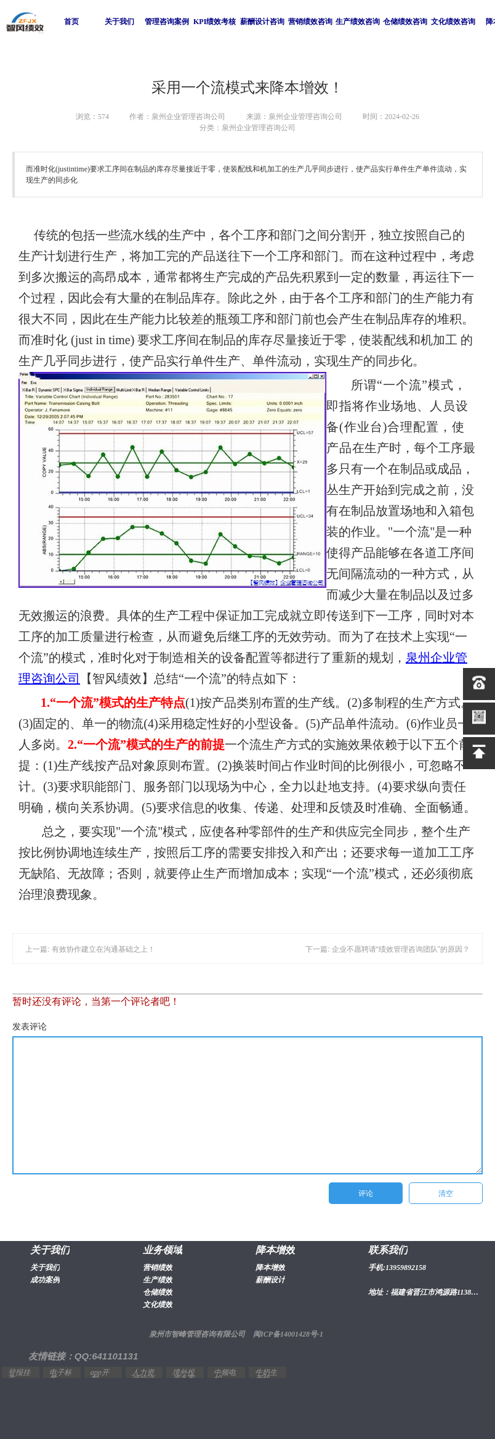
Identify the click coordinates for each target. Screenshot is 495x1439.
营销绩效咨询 (310, 21)
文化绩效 (157, 1304)
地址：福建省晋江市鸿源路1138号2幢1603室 (424, 1292)
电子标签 (60, 1375)
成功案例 (45, 1280)
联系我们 (388, 1250)
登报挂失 (19, 1375)
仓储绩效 (157, 1292)
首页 (71, 21)
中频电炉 (225, 1375)
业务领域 (162, 1250)
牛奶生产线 (266, 1375)
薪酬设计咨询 (262, 21)
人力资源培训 (143, 1375)
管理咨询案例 (167, 21)
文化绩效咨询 (453, 21)
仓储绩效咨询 (405, 21)
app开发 (100, 1375)
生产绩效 (157, 1280)
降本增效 (275, 1250)
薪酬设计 (270, 1280)
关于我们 (119, 21)
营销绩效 (157, 1267)
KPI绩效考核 (214, 21)
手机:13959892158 (397, 1267)
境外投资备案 (183, 1375)
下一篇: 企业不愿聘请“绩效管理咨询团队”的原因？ (387, 949)
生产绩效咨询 (358, 21)
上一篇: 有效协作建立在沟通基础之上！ (90, 949)
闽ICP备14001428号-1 (288, 1334)
